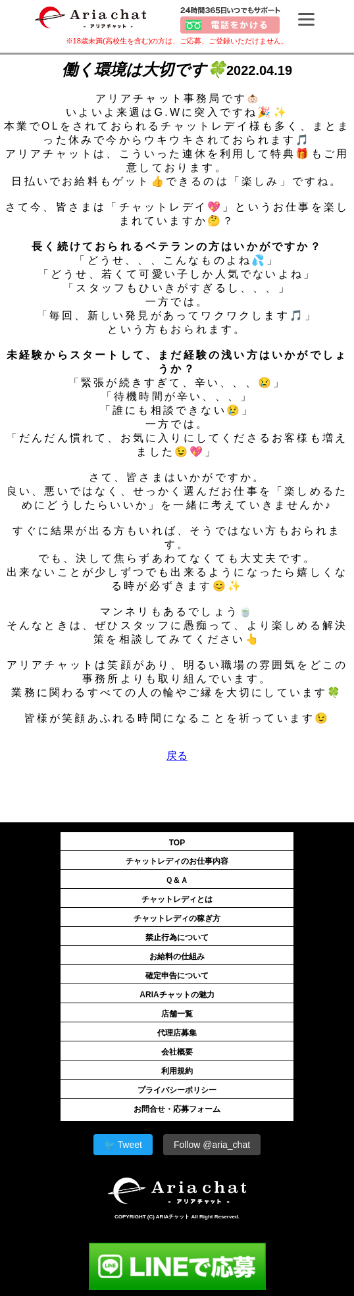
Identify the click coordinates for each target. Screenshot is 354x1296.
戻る (177, 755)
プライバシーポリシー (177, 1090)
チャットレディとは (177, 899)
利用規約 (177, 1071)
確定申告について (177, 975)
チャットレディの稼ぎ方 (177, 918)
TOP (177, 842)
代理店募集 (177, 1032)
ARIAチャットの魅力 (176, 994)
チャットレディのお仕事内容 (177, 861)
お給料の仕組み (177, 956)
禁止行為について (177, 937)
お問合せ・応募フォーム (177, 1109)
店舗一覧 (177, 1013)
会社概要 (177, 1052)
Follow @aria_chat (212, 1144)
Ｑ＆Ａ (176, 880)
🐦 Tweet (123, 1144)
